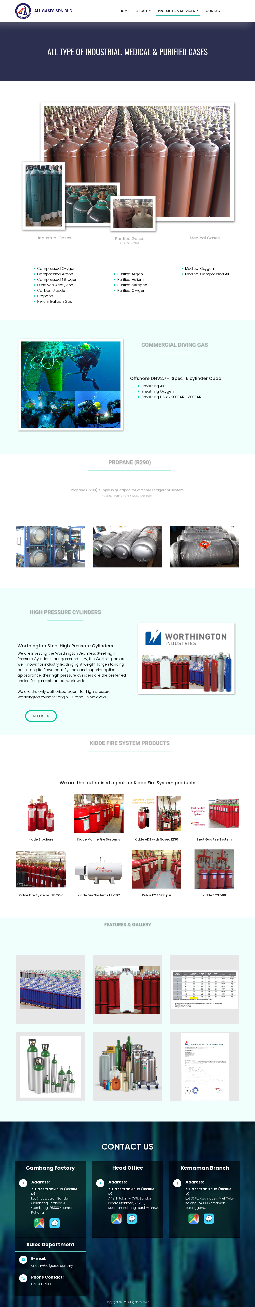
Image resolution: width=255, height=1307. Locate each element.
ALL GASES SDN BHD (42, 11)
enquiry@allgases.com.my (52, 1265)
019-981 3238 (41, 1284)
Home (125, 10)
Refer (41, 716)
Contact (214, 11)
